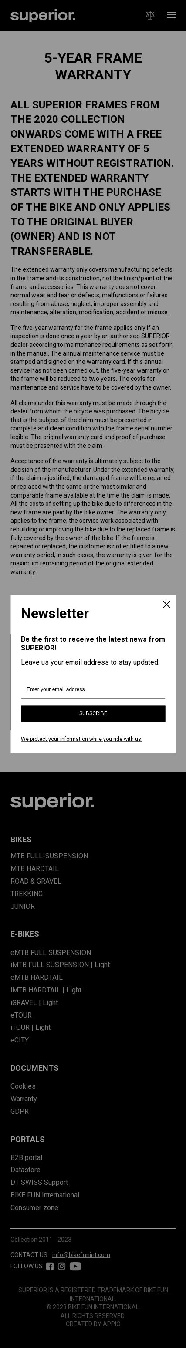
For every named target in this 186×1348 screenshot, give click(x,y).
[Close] (166, 605)
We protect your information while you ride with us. (81, 739)
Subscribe (93, 713)
